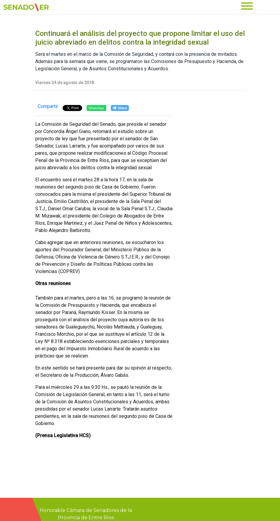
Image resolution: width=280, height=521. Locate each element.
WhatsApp (96, 108)
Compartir (48, 106)
